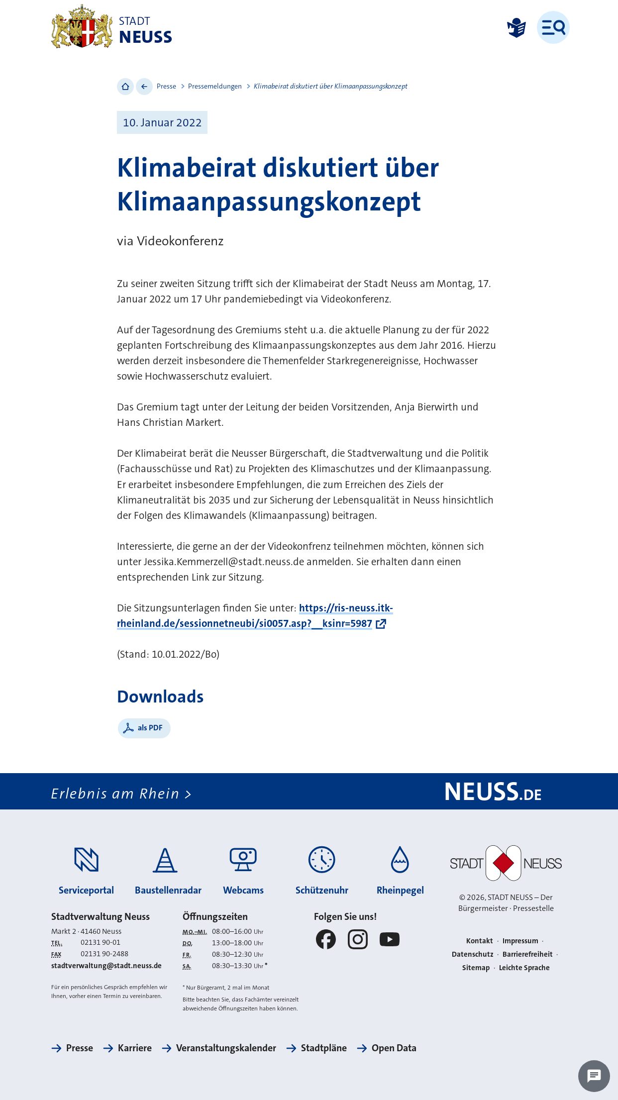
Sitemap (476, 968)
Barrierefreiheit (528, 954)
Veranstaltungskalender (226, 1048)
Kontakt (479, 941)
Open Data (394, 1048)
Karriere (135, 1048)
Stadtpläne (324, 1048)
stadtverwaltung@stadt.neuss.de (106, 966)
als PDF (150, 727)
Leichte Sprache (524, 968)
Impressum (520, 941)
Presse (166, 86)
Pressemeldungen (215, 86)
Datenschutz (473, 954)
